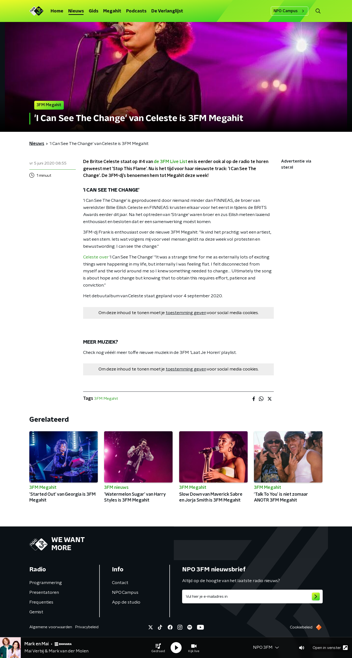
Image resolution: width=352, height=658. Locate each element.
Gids (93, 11)
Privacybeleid (87, 627)
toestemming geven (186, 313)
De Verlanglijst (167, 11)
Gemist (36, 612)
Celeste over (96, 257)
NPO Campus (290, 11)
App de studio (126, 602)
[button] (158, 648)
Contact (120, 583)
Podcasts (136, 11)
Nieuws (76, 11)
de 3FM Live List (170, 162)
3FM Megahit (106, 399)
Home (57, 11)
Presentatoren (44, 592)
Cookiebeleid (301, 627)
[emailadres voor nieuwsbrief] (252, 596)
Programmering (45, 583)
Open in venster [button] (330, 647)
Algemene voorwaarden (50, 627)
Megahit (112, 11)
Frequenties (41, 602)
